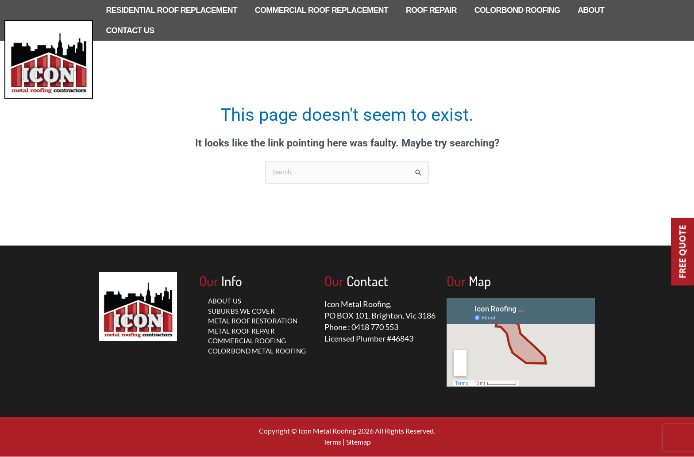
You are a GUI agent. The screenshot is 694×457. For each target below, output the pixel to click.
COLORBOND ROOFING (517, 10)
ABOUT (591, 10)
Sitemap (358, 442)
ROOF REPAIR (431, 10)
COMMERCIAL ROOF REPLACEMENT (321, 10)
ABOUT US (224, 301)
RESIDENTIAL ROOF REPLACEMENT (171, 10)
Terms (332, 442)
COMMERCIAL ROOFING (247, 341)
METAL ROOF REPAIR (241, 331)
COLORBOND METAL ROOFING (257, 351)
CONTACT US (130, 30)
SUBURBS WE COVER (241, 311)
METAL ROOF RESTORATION (252, 321)
